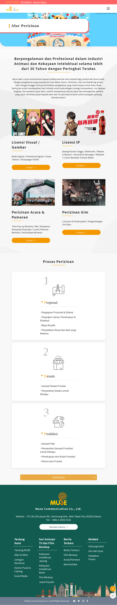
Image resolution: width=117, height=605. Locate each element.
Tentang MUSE (22, 550)
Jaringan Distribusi (19, 561)
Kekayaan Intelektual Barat (45, 569)
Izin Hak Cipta (95, 551)
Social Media (20, 576)
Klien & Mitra (21, 555)
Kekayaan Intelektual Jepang (45, 557)
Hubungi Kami (96, 546)
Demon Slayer (39, 2)
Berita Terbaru (71, 550)
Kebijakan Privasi (93, 557)
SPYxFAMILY (26, 2)
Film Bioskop (46, 577)
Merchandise (70, 564)
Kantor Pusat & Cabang (22, 569)
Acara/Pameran (72, 559)
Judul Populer (46, 582)
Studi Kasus (73, 477)
